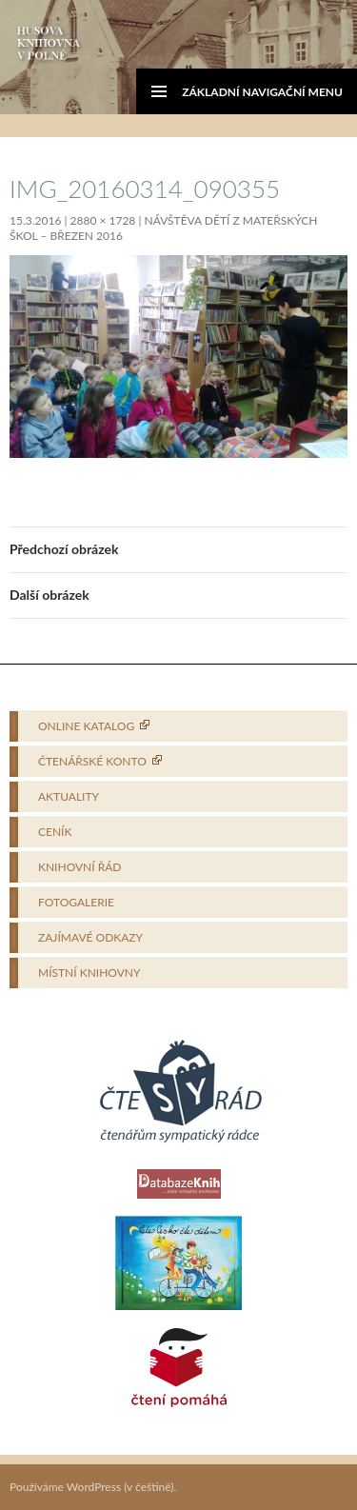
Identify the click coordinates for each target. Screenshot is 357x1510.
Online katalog (86, 726)
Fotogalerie (76, 902)
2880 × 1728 (103, 220)
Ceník (54, 832)
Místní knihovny (89, 972)
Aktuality (68, 796)
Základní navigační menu (262, 92)
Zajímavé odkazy (90, 937)
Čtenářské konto (92, 761)
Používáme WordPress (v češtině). (93, 1487)
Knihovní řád (80, 867)
